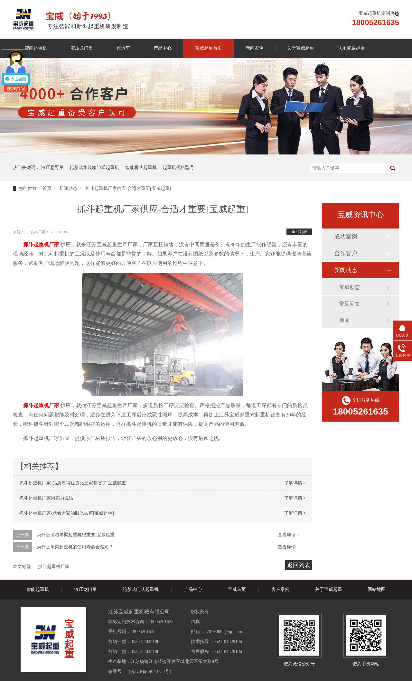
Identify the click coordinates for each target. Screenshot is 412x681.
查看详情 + (288, 534)
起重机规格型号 (178, 167)
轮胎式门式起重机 (141, 589)
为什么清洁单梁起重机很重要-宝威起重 (76, 534)
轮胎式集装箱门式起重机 (94, 167)
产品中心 (163, 48)
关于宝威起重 (300, 48)
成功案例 (345, 236)
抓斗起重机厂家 (54, 566)
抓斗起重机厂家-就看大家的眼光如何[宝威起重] (66, 513)
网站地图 (377, 589)
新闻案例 (255, 48)
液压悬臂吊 (52, 167)
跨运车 (123, 48)
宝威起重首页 (208, 48)
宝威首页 (237, 589)
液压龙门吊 (81, 48)
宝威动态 (349, 287)
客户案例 (280, 589)
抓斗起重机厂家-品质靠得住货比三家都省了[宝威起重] (73, 482)
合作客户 (345, 253)
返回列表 (299, 231)
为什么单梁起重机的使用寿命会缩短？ (75, 547)
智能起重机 (35, 48)
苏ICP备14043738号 (150, 671)
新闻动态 (69, 188)
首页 (47, 188)
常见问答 (349, 303)
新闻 (344, 320)
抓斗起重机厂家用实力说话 (46, 498)
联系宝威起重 (351, 48)
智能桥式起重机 (141, 167)
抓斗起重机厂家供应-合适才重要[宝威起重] (128, 188)
